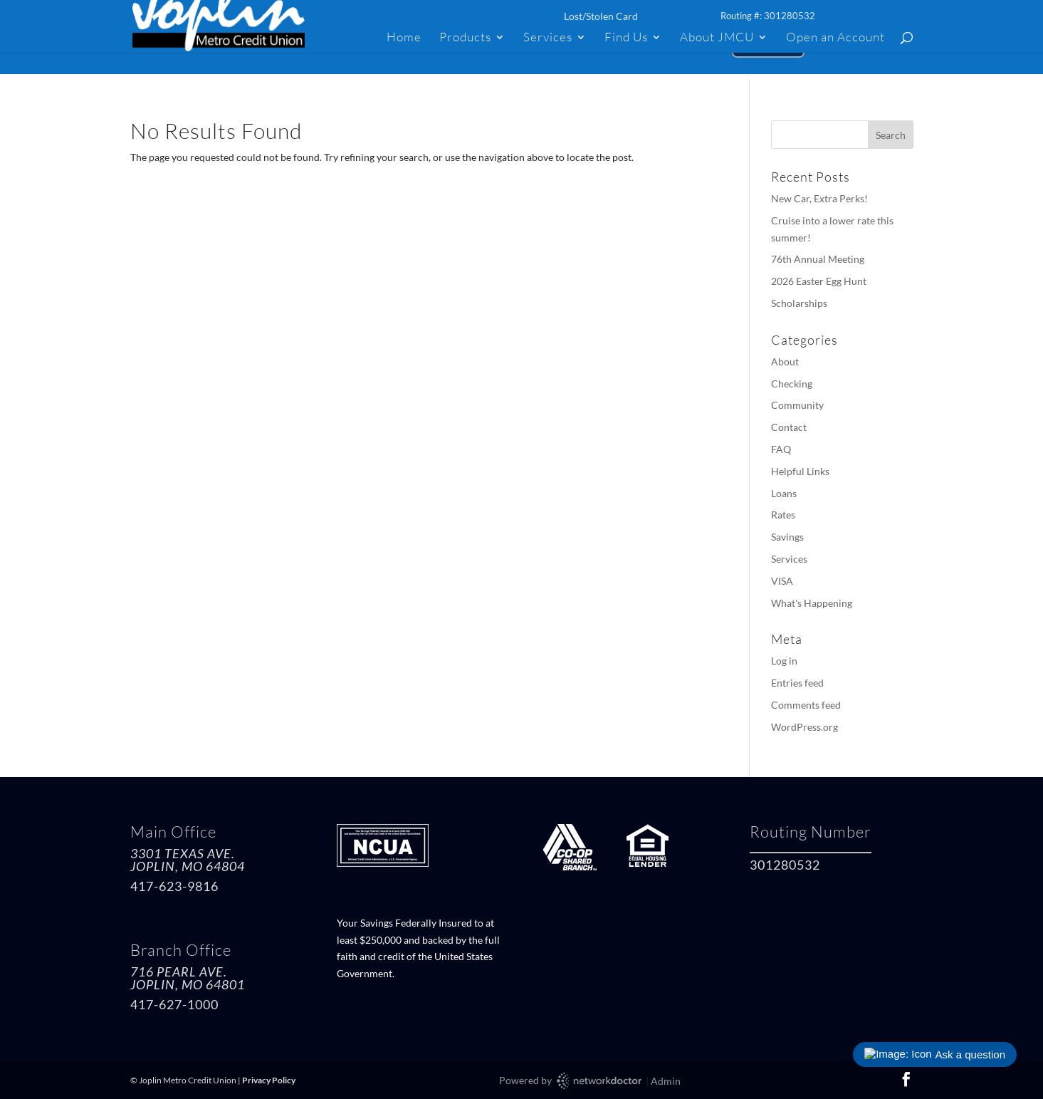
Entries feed (797, 683)
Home (404, 38)
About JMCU (717, 38)
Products (465, 38)
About (785, 361)
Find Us (626, 38)
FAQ (781, 449)
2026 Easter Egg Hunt (818, 281)
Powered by (571, 1081)
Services (547, 38)
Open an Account (835, 38)
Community (797, 405)
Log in (784, 661)
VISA (782, 581)
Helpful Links (800, 471)
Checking (791, 383)
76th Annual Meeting (817, 259)
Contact (789, 427)
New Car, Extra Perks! (819, 198)
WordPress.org (804, 727)
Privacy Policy (268, 1080)
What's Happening (811, 603)
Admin (666, 1081)
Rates (783, 515)
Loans (784, 493)
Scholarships (799, 303)
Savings (787, 537)
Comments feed (806, 705)
